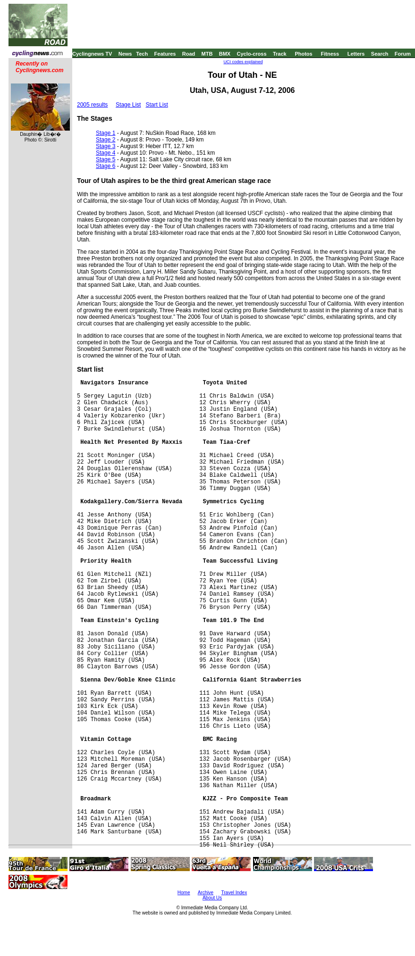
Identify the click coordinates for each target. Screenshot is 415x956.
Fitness (330, 54)
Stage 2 (105, 139)
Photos (303, 54)
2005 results (92, 104)
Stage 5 (105, 159)
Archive (205, 892)
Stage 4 (105, 153)
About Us (212, 897)
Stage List (128, 104)
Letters (356, 54)
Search (380, 54)
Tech (142, 54)
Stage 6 (105, 166)
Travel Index (234, 892)
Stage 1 (105, 133)
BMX (224, 54)
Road (188, 54)
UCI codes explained (243, 61)
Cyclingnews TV (92, 54)
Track (280, 54)
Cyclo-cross (252, 54)
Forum (403, 54)
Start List (156, 104)
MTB (207, 54)
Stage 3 (105, 146)
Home (184, 892)
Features (165, 54)
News (125, 54)
